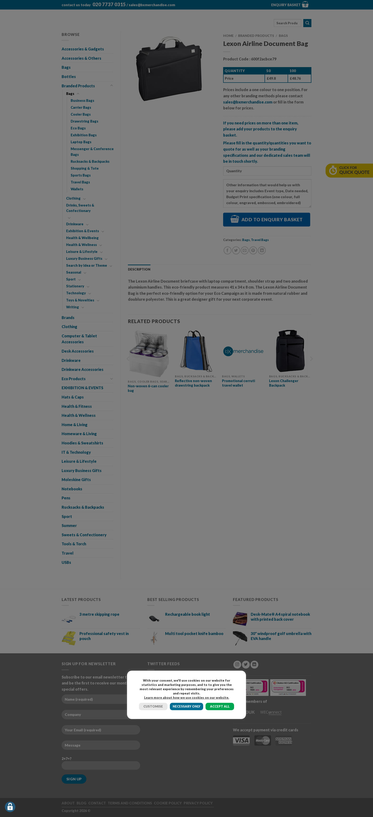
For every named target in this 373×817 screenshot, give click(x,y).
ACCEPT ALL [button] (220, 706)
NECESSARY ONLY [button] (186, 706)
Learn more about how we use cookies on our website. (186, 697)
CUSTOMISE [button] (153, 706)
